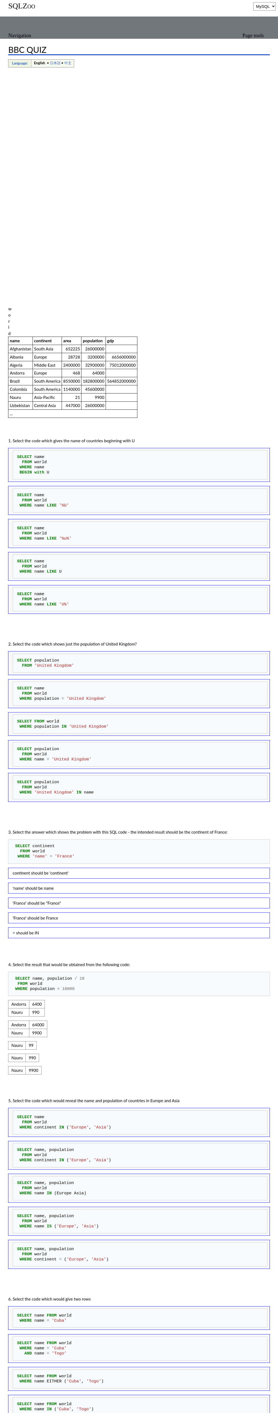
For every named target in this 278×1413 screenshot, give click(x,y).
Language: (20, 63)
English (39, 63)
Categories (17, 1390)
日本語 (55, 63)
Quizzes (141, 1390)
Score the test (26, 1352)
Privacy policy (20, 1405)
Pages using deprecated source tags (63, 1390)
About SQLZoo (50, 1405)
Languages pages (114, 1390)
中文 (67, 63)
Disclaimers (78, 1405)
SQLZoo (21, 6)
